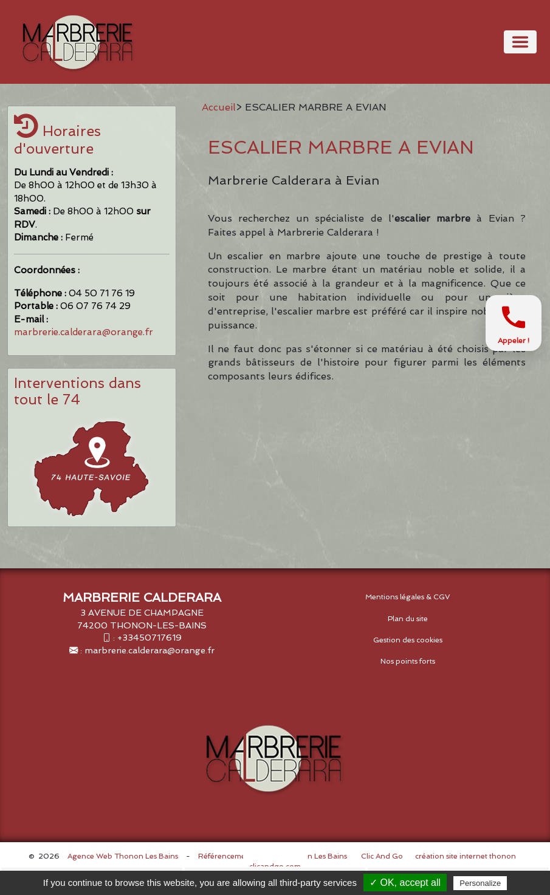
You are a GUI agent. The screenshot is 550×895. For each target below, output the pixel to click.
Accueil (219, 107)
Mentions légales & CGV (407, 597)
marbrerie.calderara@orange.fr (83, 332)
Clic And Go (382, 856)
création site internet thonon (465, 856)
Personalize (480, 883)
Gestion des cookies (407, 640)
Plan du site (408, 618)
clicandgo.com (275, 866)
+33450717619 (149, 637)
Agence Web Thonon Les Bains (122, 856)
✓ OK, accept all (405, 882)
